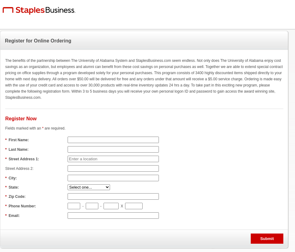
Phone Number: (21, 206)
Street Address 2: (19, 168)
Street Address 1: (22, 159)
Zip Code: (16, 196)
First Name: (17, 140)
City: (11, 178)
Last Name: (17, 149)
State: (12, 187)
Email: (13, 216)
